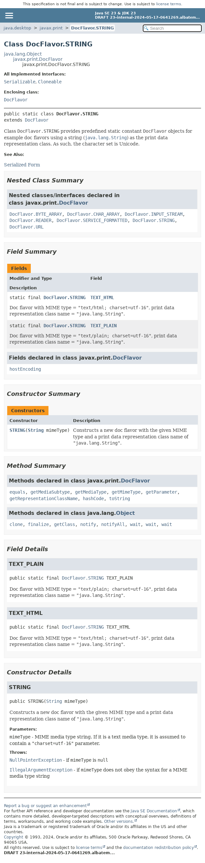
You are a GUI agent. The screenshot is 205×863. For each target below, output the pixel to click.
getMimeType (126, 492)
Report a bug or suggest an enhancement (45, 806)
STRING (17, 430)
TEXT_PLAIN (103, 325)
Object (125, 513)
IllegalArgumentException (40, 769)
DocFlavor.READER (30, 220)
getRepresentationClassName (43, 498)
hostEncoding (25, 369)
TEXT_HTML (102, 297)
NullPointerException (35, 760)
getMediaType (90, 492)
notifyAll (113, 524)
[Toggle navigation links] (8, 15)
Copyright (13, 837)
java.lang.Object (23, 54)
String (36, 430)
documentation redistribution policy (158, 847)
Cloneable (50, 81)
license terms (168, 4)
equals (17, 492)
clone (16, 524)
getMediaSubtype (50, 492)
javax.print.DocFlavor (38, 59)
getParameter (161, 492)
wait (135, 524)
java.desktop (17, 27)
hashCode (93, 498)
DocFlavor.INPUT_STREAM (153, 214)
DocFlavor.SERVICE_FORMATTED (92, 220)
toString (119, 498)
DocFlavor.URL (26, 226)
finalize (38, 524)
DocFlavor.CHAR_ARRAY (93, 214)
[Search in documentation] (172, 28)
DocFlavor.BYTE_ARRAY (35, 214)
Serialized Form (22, 164)
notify (88, 524)
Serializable (19, 81)
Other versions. (119, 821)
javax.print (51, 27)
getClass (64, 524)
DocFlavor (16, 99)
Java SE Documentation (154, 811)
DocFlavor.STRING (92, 27)
